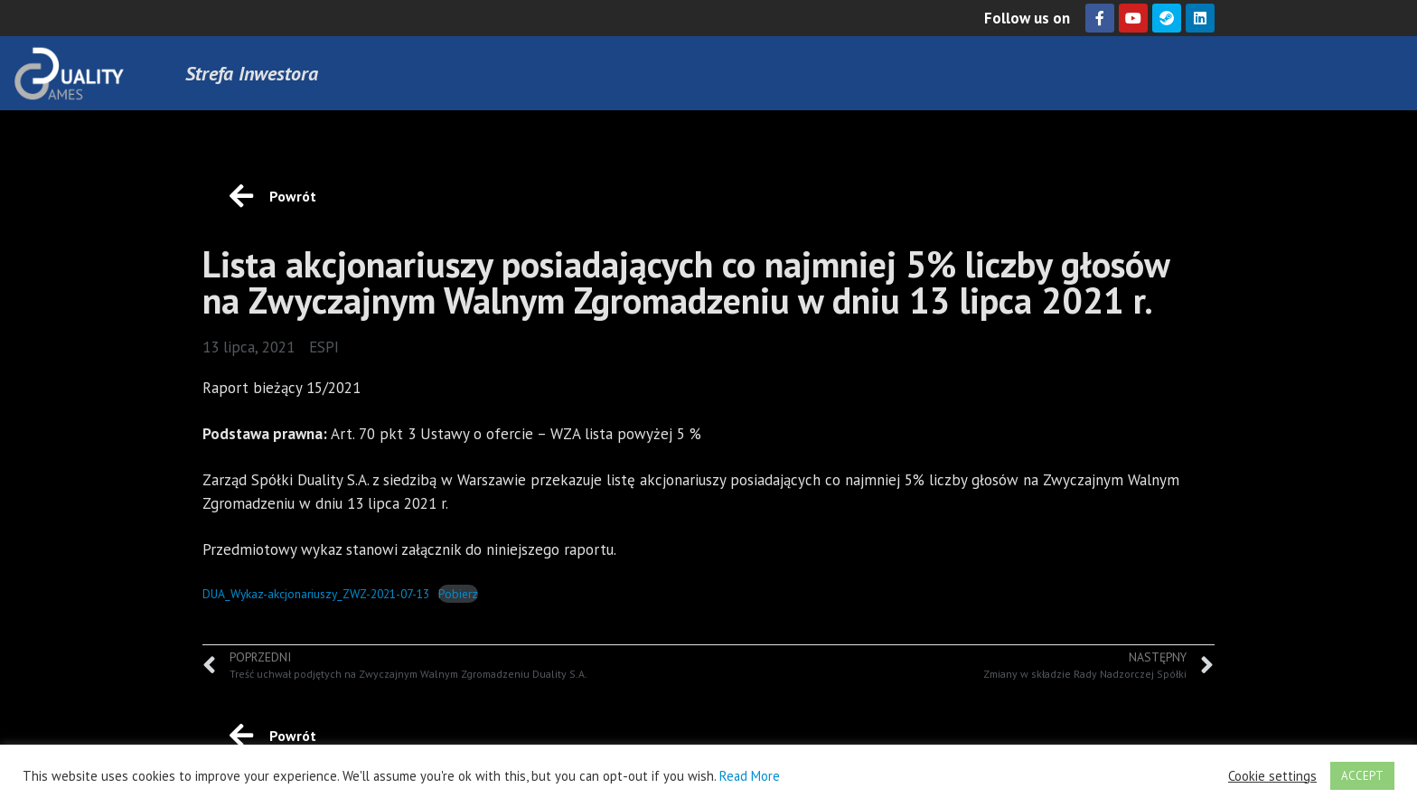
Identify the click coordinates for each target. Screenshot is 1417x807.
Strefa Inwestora (251, 73)
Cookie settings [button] (1272, 776)
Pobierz (458, 594)
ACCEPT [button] (1362, 776)
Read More (749, 775)
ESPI (324, 347)
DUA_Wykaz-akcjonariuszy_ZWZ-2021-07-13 (315, 594)
